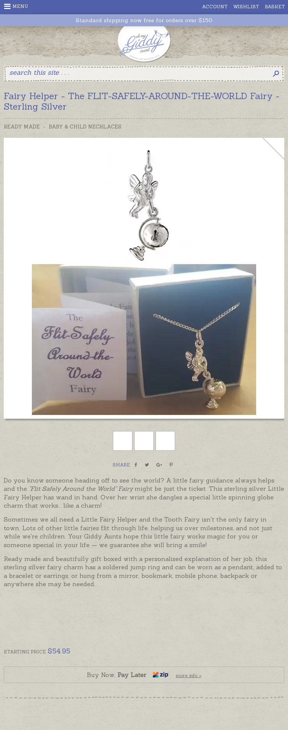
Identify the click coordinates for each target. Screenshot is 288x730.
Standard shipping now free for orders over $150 (144, 20)
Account (215, 6)
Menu (16, 6)
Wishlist (246, 6)
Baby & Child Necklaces (85, 127)
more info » (188, 675)
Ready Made (22, 127)
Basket (275, 6)
